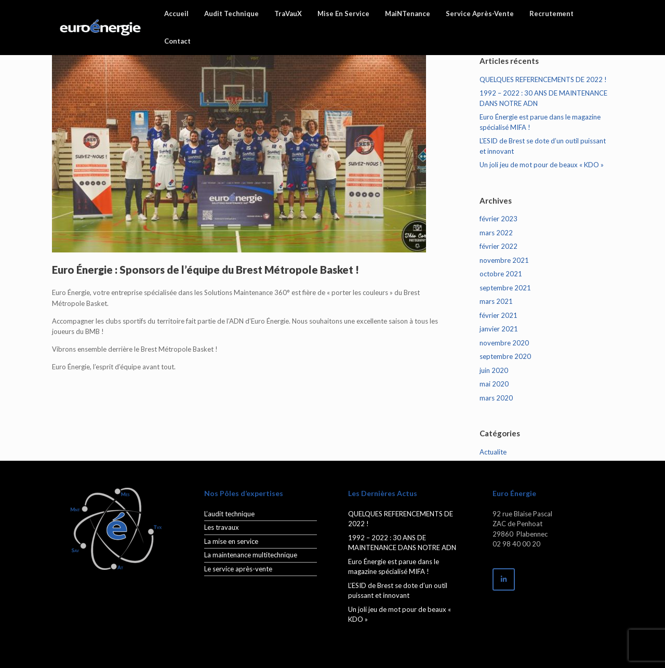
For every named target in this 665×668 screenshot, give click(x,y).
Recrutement (551, 13)
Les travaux (221, 527)
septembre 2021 (505, 288)
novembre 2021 (504, 260)
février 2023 (498, 219)
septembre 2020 (505, 356)
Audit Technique (231, 13)
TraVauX (288, 13)
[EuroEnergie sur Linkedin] (504, 579)
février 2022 (498, 246)
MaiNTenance (407, 13)
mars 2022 (496, 233)
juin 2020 (494, 370)
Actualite (493, 452)
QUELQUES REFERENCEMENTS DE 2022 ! (543, 79)
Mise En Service (343, 13)
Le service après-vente (238, 569)
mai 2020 (494, 384)
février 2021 (498, 315)
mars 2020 (496, 398)
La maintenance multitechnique (250, 555)
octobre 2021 (501, 274)
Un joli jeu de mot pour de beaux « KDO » (542, 165)
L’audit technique (229, 514)
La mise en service (231, 541)
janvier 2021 (499, 329)
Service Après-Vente (480, 13)
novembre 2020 (504, 343)
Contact (177, 41)
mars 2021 (496, 301)
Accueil (176, 13)
